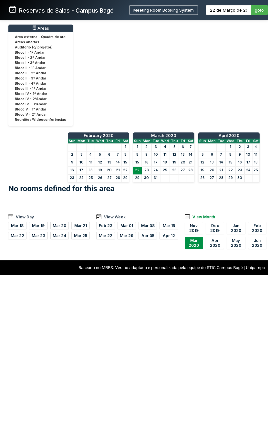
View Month (203, 216)
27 (109, 178)
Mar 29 (126, 235)
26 (100, 178)
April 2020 (229, 135)
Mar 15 (169, 225)
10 (81, 162)
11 (90, 162)
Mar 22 (17, 235)
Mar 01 (126, 225)
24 (81, 178)
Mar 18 (17, 225)
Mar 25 (80, 235)
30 (146, 178)
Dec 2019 (215, 228)
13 (109, 162)
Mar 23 (38, 235)
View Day (25, 216)
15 (125, 162)
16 (72, 170)
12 (100, 162)
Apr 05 (147, 235)
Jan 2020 (236, 228)
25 (90, 178)
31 (156, 178)
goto (259, 10)
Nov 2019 (194, 228)
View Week (115, 216)
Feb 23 (105, 225)
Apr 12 (169, 235)
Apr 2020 (215, 243)
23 (72, 178)
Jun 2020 (257, 243)
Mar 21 (80, 225)
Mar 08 (148, 225)
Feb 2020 (257, 228)
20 (109, 170)
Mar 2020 (194, 243)
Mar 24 (59, 235)
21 (118, 170)
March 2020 (163, 135)
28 (118, 178)
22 (125, 170)
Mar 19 (38, 225)
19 (100, 170)
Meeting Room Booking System (163, 10)
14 (118, 162)
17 (81, 170)
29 (125, 178)
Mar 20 (59, 225)
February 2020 (99, 135)
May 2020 (236, 243)
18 (91, 170)
